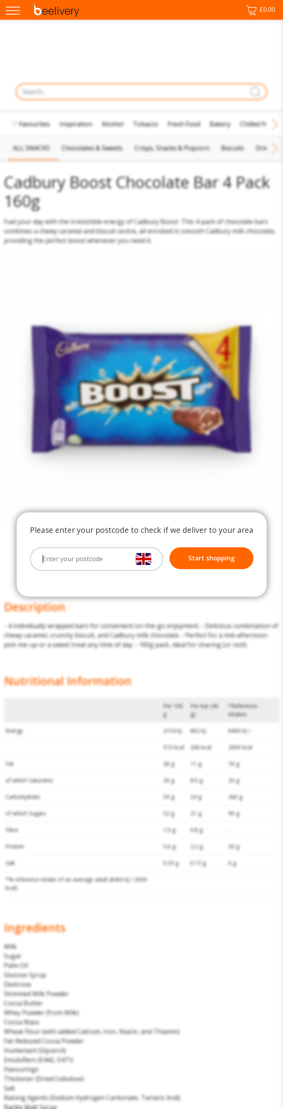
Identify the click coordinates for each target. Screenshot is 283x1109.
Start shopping (211, 558)
